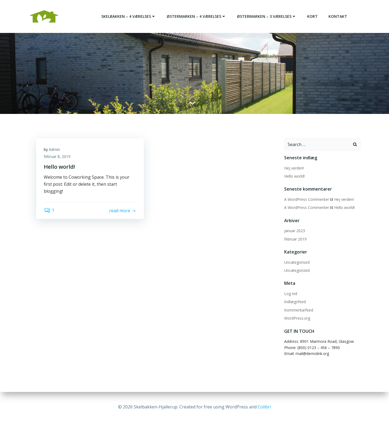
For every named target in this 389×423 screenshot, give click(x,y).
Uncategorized (296, 269)
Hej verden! (294, 167)
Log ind (290, 293)
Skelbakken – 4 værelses (129, 16)
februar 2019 (295, 238)
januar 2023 (294, 230)
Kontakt (338, 16)
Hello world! (294, 175)
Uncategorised (296, 261)
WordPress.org (297, 317)
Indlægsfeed (295, 301)
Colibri (264, 407)
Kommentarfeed (298, 309)
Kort (312, 16)
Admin (55, 149)
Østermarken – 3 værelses (267, 16)
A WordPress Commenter (306, 198)
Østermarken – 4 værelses (196, 16)
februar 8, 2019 (57, 156)
